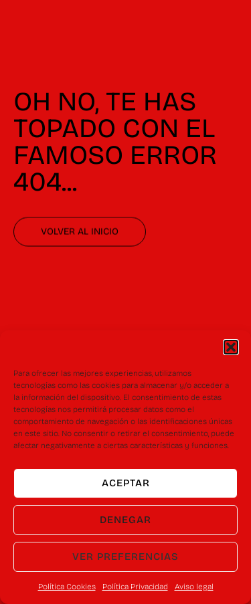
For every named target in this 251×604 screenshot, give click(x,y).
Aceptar (126, 483)
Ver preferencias (125, 556)
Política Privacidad (135, 586)
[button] (231, 347)
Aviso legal (194, 586)
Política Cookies (67, 586)
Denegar (125, 520)
